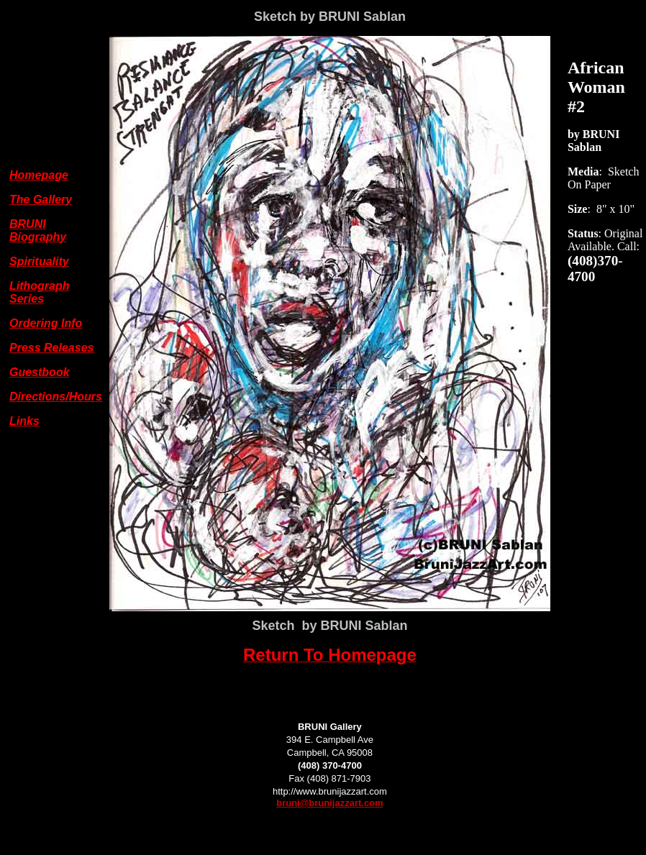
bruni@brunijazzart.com (329, 802)
